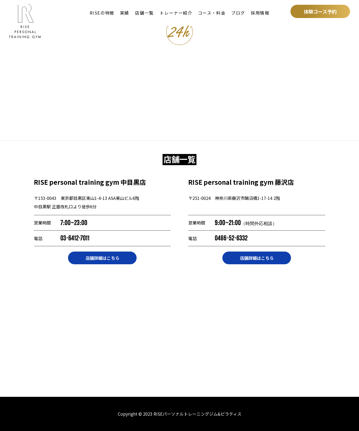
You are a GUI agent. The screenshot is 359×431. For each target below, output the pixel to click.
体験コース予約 (320, 11)
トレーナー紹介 (176, 12)
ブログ (238, 12)
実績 (124, 12)
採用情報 (260, 12)
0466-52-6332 (231, 238)
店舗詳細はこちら (102, 258)
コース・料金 (212, 12)
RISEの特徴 (102, 12)
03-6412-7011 (74, 238)
